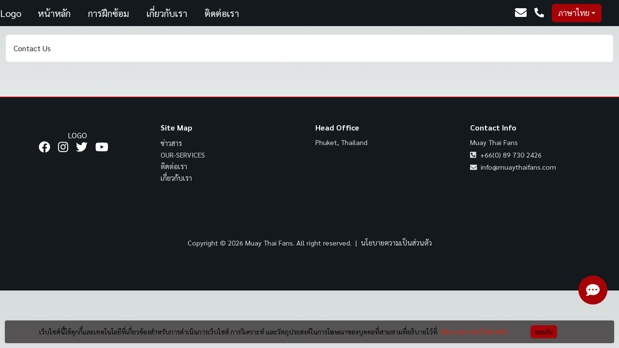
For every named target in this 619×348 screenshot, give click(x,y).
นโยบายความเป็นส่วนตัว (396, 242)
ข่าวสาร (171, 143)
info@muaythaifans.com (513, 166)
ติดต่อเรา (222, 13)
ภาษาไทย (574, 13)
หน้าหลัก (54, 13)
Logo (10, 13)
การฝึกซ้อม (108, 13)
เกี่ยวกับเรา (167, 13)
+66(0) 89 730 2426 (506, 154)
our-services (183, 154)
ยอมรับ (544, 332)
